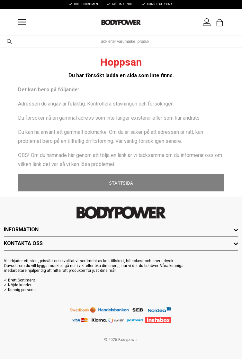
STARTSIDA (121, 183)
